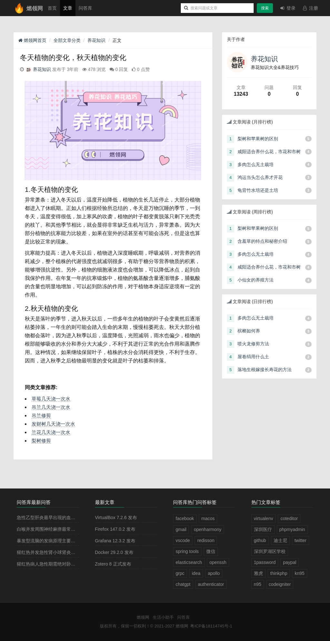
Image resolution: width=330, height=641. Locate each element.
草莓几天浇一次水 (51, 398)
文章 (67, 8)
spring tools (187, 551)
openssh (218, 562)
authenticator (211, 584)
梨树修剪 (41, 440)
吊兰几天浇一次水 (51, 407)
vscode (183, 540)
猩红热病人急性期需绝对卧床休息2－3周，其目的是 (69, 564)
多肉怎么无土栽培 (256, 164)
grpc (180, 573)
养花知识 (96, 40)
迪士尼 (280, 540)
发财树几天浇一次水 (53, 424)
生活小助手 (163, 617)
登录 (287, 8)
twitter (300, 540)
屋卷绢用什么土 (253, 356)
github (260, 540)
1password (265, 562)
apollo (214, 573)
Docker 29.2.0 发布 (114, 552)
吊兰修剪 (41, 415)
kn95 (299, 573)
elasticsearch (189, 562)
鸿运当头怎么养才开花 (260, 177)
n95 (257, 584)
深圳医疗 (263, 529)
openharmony (207, 529)
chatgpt (183, 584)
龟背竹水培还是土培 (258, 190)
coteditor (289, 518)
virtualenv (263, 518)
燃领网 (143, 617)
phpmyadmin (292, 529)
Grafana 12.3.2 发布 (115, 540)
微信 (210, 551)
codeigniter (280, 584)
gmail (181, 529)
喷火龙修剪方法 (253, 343)
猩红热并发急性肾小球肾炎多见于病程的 (57, 552)
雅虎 (258, 573)
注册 (310, 8)
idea (196, 573)
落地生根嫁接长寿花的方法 (265, 369)
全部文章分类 (67, 40)
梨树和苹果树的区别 (258, 138)
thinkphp (278, 573)
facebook (185, 518)
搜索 (265, 8)
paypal (289, 562)
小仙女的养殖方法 (256, 279)
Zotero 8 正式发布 (113, 564)
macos (208, 518)
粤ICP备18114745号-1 (211, 626)
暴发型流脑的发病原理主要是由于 (50, 540)
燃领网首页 (32, 40)
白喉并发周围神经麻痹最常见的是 (50, 529)
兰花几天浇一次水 (51, 432)
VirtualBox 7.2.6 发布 (116, 517)
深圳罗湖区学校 (270, 551)
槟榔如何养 (249, 330)
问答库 (85, 8)
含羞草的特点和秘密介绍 (262, 241)
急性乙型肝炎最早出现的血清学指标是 (55, 517)
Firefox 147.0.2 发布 (115, 529)
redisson (205, 540)
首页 (52, 8)
